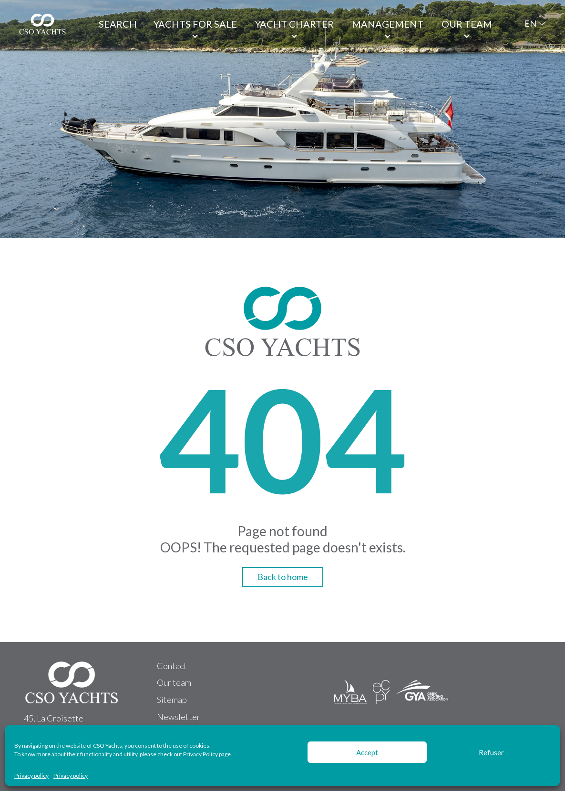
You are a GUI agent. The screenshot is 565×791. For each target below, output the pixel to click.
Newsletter (178, 716)
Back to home (282, 576)
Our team (467, 24)
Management (387, 24)
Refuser (491, 752)
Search (118, 24)
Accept (367, 752)
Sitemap (172, 699)
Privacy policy (31, 775)
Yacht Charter (294, 24)
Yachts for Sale (195, 24)
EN (530, 23)
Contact (172, 666)
